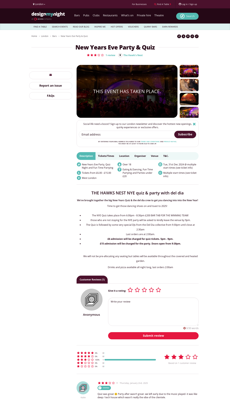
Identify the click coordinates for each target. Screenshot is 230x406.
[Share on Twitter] (183, 36)
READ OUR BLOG (81, 26)
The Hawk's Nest (133, 55)
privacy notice (170, 142)
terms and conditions (150, 142)
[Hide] (194, 124)
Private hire (144, 15)
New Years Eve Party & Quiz (74, 36)
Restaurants (110, 15)
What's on (127, 15)
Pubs (86, 15)
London (44, 36)
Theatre (159, 15)
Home (34, 36)
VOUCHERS (133, 26)
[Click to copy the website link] (197, 36)
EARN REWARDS (170, 26)
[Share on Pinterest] (188, 36)
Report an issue (50, 86)
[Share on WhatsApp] (192, 36)
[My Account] (188, 4)
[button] (101, 55)
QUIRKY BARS (150, 26)
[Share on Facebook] (179, 36)
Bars (77, 15)
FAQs (50, 96)
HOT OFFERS (117, 26)
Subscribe (185, 134)
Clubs (96, 15)
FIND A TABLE (40, 26)
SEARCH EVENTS (60, 26)
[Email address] (127, 134)
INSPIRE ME (100, 26)
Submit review (153, 336)
